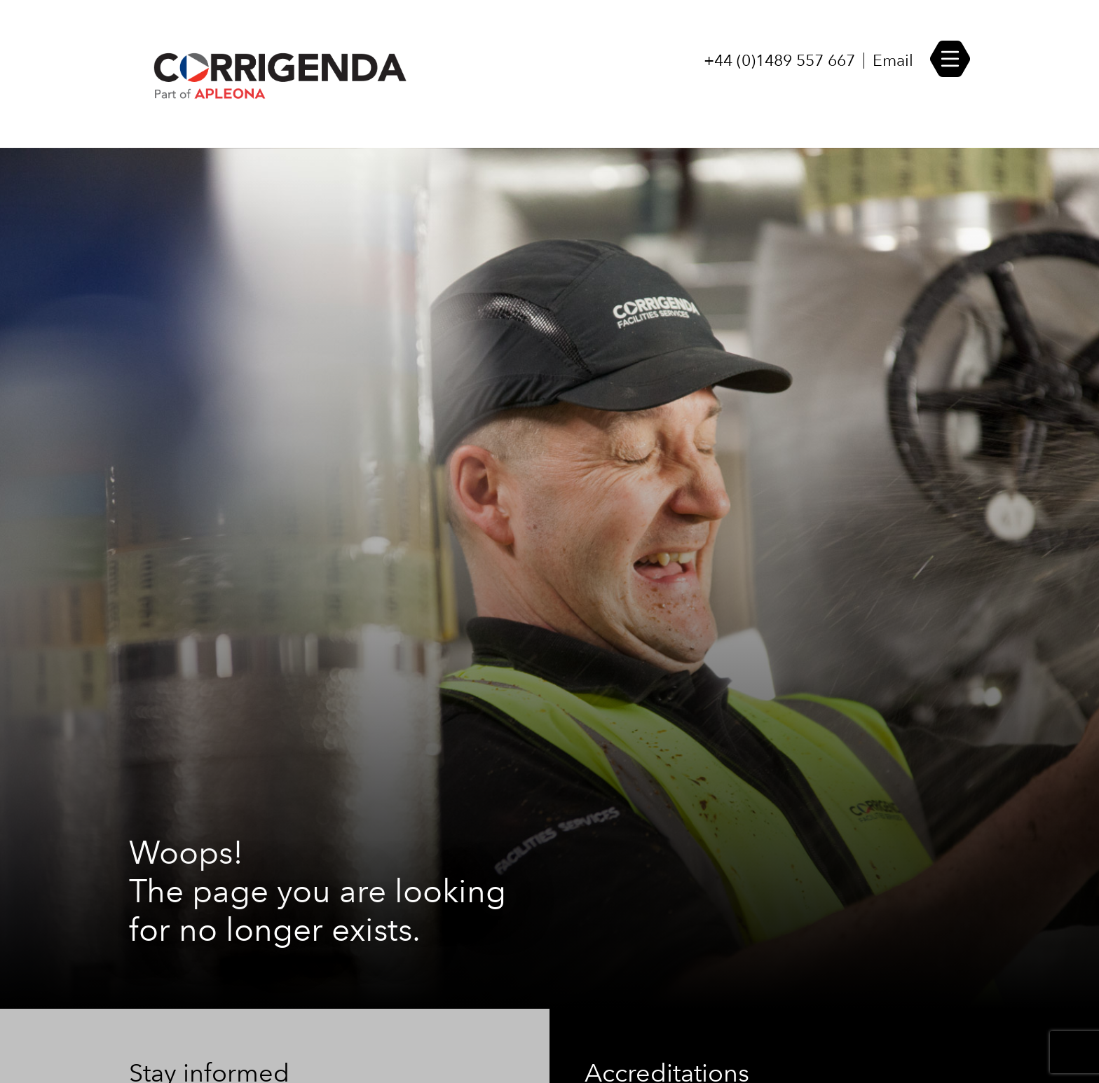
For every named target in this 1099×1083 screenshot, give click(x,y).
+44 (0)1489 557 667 (779, 61)
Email (893, 61)
